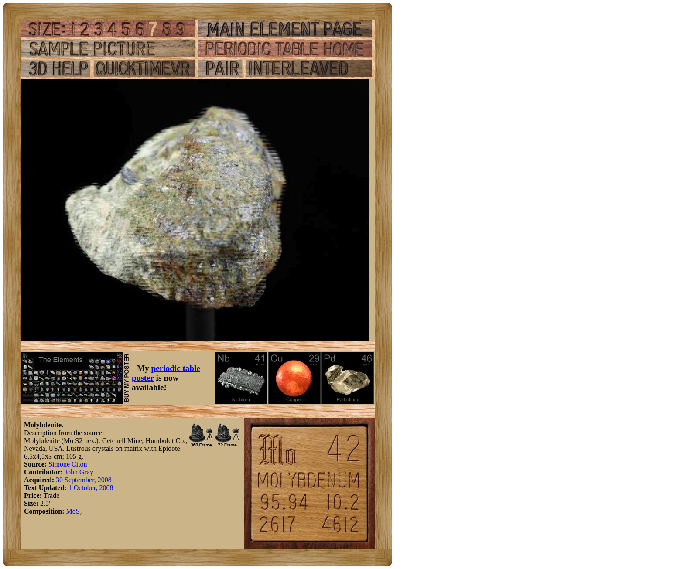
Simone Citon (67, 464)
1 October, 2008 (90, 487)
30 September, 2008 (84, 480)
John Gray (79, 472)
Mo (70, 511)
